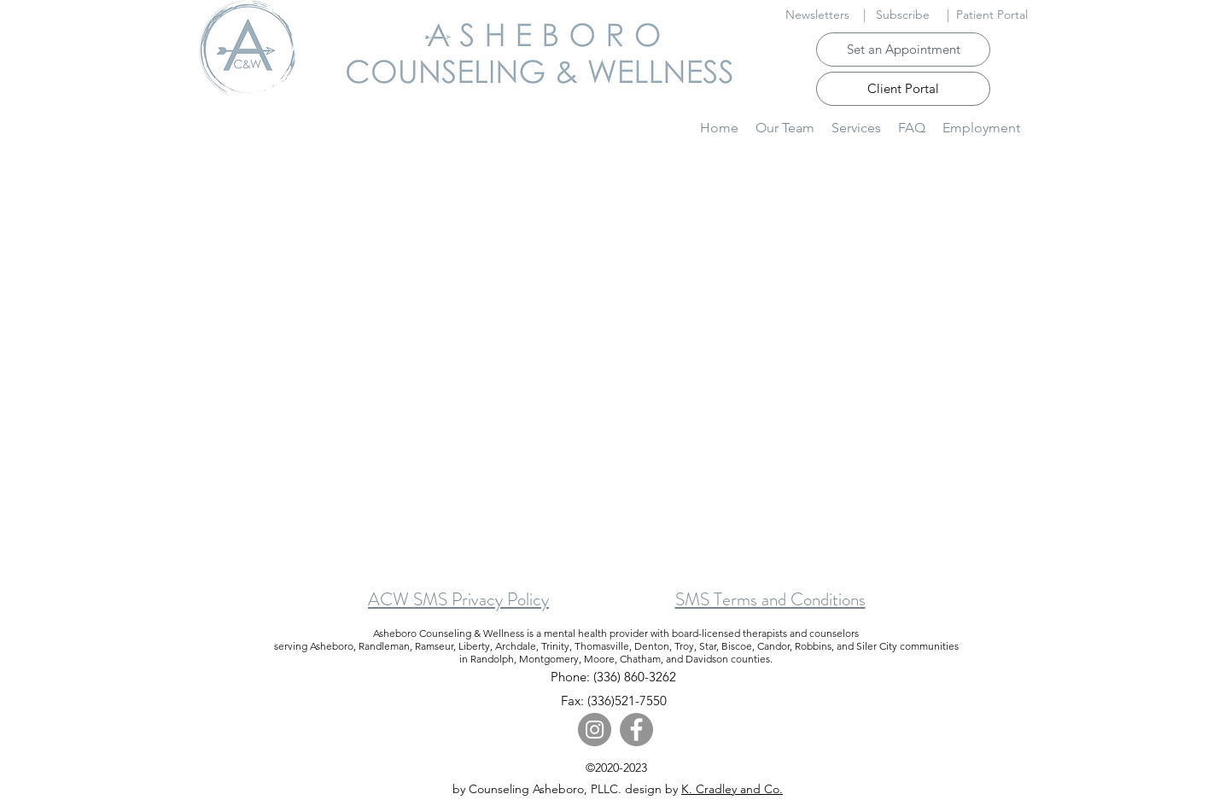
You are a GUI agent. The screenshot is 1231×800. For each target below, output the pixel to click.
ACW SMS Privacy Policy (458, 599)
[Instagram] (594, 729)
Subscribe (903, 14)
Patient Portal (992, 14)
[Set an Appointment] (903, 49)
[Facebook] (636, 729)
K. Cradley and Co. (732, 789)
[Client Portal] (903, 89)
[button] (856, 127)
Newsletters (817, 14)
